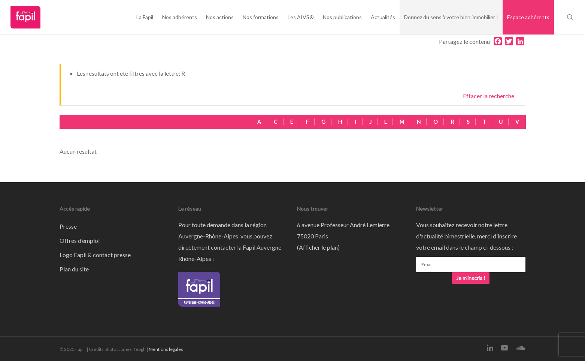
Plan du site (74, 269)
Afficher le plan (318, 247)
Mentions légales (166, 349)
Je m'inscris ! (470, 278)
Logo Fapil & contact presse (95, 254)
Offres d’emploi (80, 240)
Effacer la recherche (488, 95)
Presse (68, 226)
